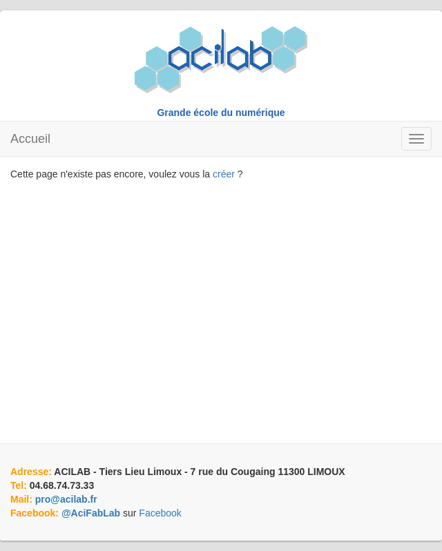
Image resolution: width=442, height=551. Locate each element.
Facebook (160, 513)
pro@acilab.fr (66, 499)
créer (224, 174)
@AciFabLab (90, 513)
